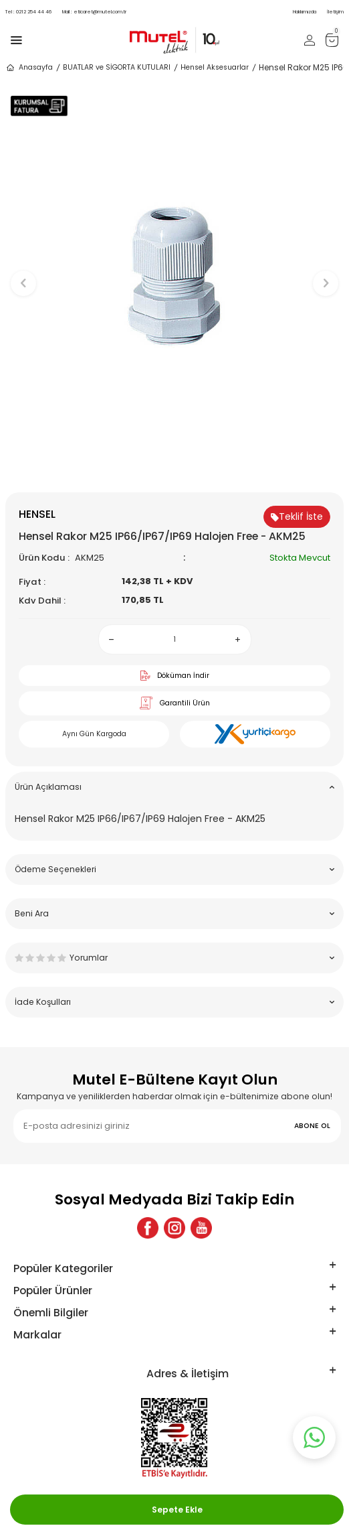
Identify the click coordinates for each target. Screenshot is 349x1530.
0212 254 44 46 (28, 12)
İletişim (335, 12)
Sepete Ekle (177, 1509)
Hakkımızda (304, 12)
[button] (175, 470)
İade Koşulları (174, 1001)
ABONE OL (312, 1126)
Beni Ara (174, 913)
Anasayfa (29, 67)
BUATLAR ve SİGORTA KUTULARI (116, 67)
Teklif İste (297, 516)
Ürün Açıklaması (174, 786)
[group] (174, 277)
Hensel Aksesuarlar (215, 67)
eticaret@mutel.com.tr (94, 12)
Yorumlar (174, 957)
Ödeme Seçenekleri (174, 869)
